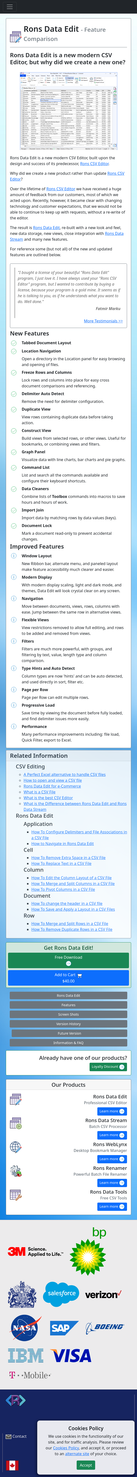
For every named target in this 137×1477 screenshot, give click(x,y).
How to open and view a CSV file (53, 780)
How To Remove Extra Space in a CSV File (68, 857)
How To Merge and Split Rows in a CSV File (69, 923)
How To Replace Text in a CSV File (61, 863)
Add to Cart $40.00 (68, 978)
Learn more (112, 1111)
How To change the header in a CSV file (66, 903)
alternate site (77, 1453)
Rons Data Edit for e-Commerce (52, 786)
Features (68, 1005)
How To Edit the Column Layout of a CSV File (71, 877)
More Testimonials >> (103, 321)
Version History (68, 1024)
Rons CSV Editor (94, 163)
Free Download (68, 960)
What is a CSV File (39, 792)
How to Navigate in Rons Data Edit (62, 843)
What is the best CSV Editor (48, 797)
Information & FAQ (68, 1042)
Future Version (69, 1033)
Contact (19, 1436)
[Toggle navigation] (10, 7)
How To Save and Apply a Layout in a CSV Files (73, 909)
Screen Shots (68, 1014)
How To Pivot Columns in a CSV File (63, 889)
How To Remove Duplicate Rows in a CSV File (71, 929)
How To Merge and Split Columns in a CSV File (73, 883)
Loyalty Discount (108, 1067)
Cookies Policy (66, 1448)
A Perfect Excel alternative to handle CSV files (65, 774)
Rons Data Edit (46, 227)
